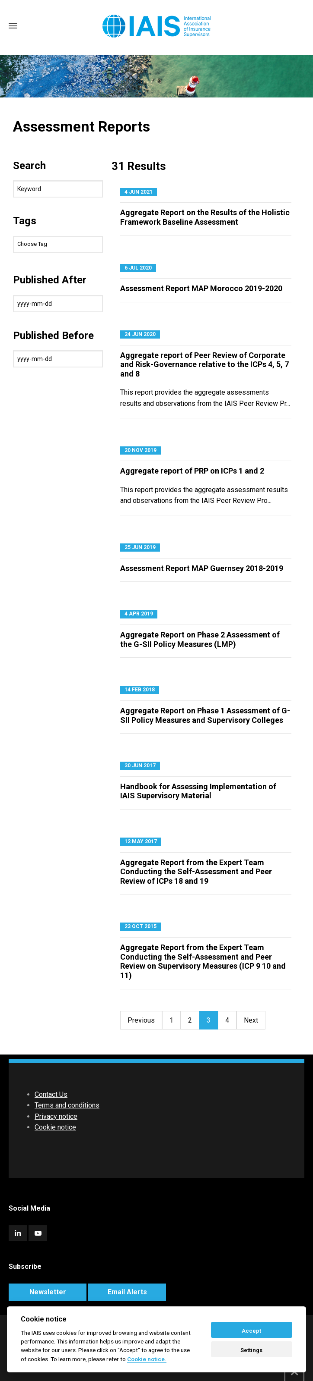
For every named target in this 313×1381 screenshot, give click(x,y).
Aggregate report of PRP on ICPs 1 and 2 (192, 470)
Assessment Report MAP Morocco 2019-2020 (201, 288)
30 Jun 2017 (140, 766)
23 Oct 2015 (140, 926)
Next (251, 1020)
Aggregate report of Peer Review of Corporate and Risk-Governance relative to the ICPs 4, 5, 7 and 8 (204, 364)
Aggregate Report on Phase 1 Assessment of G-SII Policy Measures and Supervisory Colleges (205, 715)
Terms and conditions (67, 1105)
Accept (251, 1331)
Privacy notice (56, 1116)
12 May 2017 (141, 841)
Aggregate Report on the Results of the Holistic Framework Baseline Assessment (205, 217)
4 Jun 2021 (139, 192)
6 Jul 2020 (138, 268)
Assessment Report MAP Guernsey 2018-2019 (201, 568)
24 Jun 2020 (140, 334)
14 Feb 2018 (140, 690)
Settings (251, 1350)
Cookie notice (55, 1127)
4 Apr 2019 (139, 614)
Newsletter (47, 1292)
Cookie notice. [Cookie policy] (146, 1359)
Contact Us (51, 1094)
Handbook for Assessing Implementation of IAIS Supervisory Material (198, 791)
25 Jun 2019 (140, 547)
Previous (141, 1020)
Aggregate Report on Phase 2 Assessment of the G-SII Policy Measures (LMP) (200, 639)
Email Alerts (127, 1292)
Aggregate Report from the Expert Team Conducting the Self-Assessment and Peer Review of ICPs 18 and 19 (196, 871)
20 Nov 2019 (140, 450)
